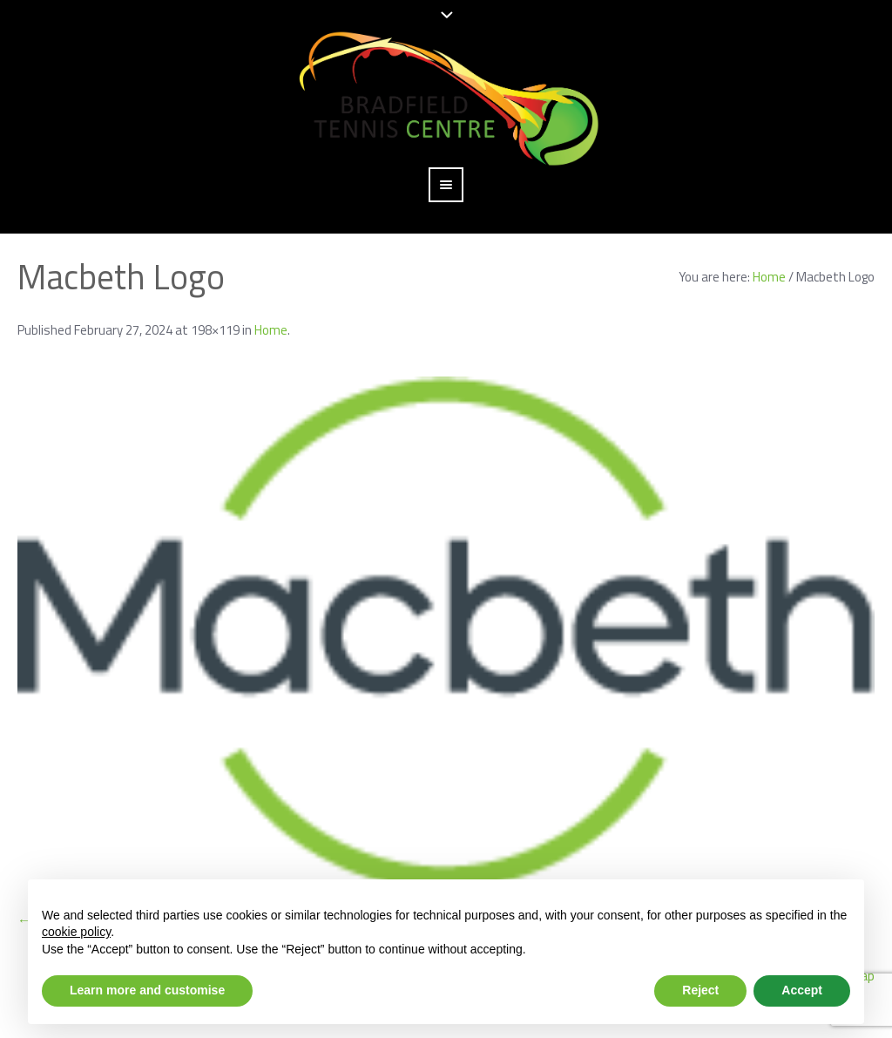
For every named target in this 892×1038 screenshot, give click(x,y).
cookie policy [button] (76, 932)
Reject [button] (700, 990)
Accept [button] (801, 990)
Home (769, 277)
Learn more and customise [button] (147, 990)
